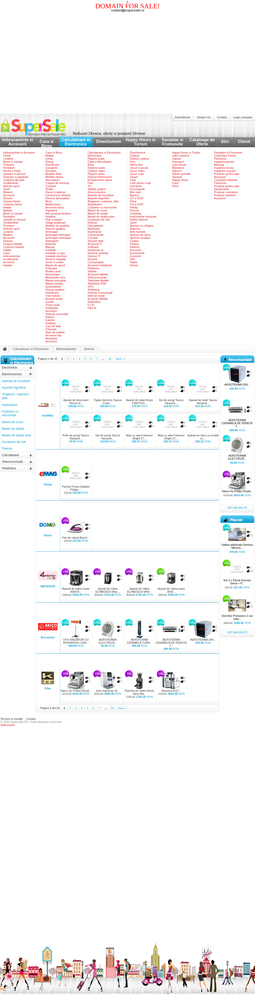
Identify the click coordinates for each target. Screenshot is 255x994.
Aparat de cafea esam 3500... (171, 590)
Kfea (48, 688)
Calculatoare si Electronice (75, 142)
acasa (4, 350)
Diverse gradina (55, 228)
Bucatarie (51, 338)
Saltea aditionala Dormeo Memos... (237, 546)
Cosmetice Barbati (225, 179)
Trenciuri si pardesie (15, 176)
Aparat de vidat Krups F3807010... (139, 402)
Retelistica (94, 301)
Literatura (136, 186)
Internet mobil (96, 295)
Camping (135, 213)
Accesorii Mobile (98, 298)
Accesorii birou (55, 207)
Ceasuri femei (12, 201)
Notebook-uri (96, 250)
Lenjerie (8, 158)
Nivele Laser (53, 271)
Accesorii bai (53, 335)
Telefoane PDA (97, 283)
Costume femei (12, 204)
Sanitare (51, 323)
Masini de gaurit (55, 265)
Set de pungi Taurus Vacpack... (171, 402)
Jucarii (134, 176)
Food (175, 183)
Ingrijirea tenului (224, 167)
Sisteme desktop (98, 253)
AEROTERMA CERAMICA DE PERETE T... (171, 642)
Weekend (178, 167)
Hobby (134, 207)
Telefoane (94, 289)
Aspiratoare (95, 204)
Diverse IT (94, 256)
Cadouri (135, 155)
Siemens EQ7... (171, 690)
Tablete (92, 271)
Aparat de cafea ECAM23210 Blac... (108, 590)
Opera (134, 265)
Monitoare (94, 228)
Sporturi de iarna (140, 234)
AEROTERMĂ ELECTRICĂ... (108, 641)
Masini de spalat (98, 213)
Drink (175, 186)
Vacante (177, 176)
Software (93, 246)
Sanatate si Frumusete (172, 142)
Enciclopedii (137, 189)
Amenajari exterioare (58, 237)
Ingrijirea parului (224, 161)
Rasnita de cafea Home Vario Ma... (139, 692)
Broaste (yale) (54, 298)
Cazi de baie (53, 326)
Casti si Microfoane (100, 161)
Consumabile (96, 262)
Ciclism (134, 240)
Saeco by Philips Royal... (76, 690)
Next (120, 358)
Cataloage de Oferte (202, 142)
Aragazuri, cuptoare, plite (103, 201)
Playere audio (96, 158)
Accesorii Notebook (100, 265)
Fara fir (92, 307)
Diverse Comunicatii (100, 292)
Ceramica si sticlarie (58, 195)
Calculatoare (95, 225)
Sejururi (177, 170)
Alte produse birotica (58, 213)
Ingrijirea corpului (225, 170)
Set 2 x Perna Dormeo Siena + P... (237, 582)
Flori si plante (54, 219)
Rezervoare (53, 274)
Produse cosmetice (226, 192)
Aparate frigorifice (99, 198)
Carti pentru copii (140, 183)
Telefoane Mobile (98, 280)
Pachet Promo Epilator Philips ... (76, 488)
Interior (50, 317)
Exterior (50, 320)
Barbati (7, 210)
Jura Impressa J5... (108, 690)
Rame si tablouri (56, 192)
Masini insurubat (56, 280)
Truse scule (53, 304)
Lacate (50, 301)
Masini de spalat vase (101, 216)
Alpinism (135, 228)
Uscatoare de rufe (99, 219)
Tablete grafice (97, 189)
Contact (222, 117)
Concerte (135, 256)
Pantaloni (9, 167)
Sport (133, 222)
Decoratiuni (53, 179)
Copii (6, 253)
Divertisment (108, 141)
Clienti (244, 141)
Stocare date (95, 240)
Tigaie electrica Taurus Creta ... (108, 402)
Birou (49, 201)
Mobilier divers (55, 176)
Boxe (91, 164)
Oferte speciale (181, 173)
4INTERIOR (47, 586)
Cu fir (91, 304)
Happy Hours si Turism (140, 142)
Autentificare (182, 117)
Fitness (134, 243)
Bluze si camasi (13, 161)
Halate (7, 207)
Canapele (51, 167)
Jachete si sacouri (14, 173)
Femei (7, 155)
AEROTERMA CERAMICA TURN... (139, 641)
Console (93, 237)
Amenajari (52, 231)
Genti (6, 189)
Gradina (50, 216)
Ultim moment (180, 155)
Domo (48, 535)
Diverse (8, 198)
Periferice (93, 268)
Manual (50, 246)
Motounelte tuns (55, 277)
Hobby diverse (139, 219)
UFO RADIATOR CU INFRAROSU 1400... (76, 641)
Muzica (134, 195)
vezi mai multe (237, 507)
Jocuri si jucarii (139, 167)
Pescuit (134, 210)
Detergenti (52, 240)
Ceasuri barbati (12, 243)
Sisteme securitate (57, 314)
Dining (49, 161)
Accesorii (9, 195)
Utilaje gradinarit (56, 222)
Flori (132, 161)
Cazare (176, 158)
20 (109, 358)
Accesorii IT (95, 243)
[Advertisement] (48, 63)
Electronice (94, 155)
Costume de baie (13, 179)
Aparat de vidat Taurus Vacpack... (203, 402)
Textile (49, 189)
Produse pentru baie (226, 173)
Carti (133, 179)
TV (89, 186)
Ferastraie (52, 307)
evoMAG (48, 415)
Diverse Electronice (100, 176)
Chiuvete (51, 329)
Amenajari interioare (58, 234)
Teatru (134, 262)
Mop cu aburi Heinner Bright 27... (139, 437)
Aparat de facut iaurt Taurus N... (75, 402)
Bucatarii (51, 170)
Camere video (96, 170)
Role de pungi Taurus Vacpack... (76, 437)
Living (49, 158)
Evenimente (137, 253)
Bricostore (48, 637)
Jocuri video (137, 170)
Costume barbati (13, 246)
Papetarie (51, 210)
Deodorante (221, 189)
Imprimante (95, 231)
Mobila (50, 155)
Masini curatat (54, 283)
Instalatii (51, 250)
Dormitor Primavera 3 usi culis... (237, 617)
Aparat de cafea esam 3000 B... (76, 590)
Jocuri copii (137, 173)
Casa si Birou (46, 143)
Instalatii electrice (56, 256)
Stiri (225, 141)
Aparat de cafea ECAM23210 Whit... (139, 590)
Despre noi (204, 117)
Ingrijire (7, 265)
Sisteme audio (97, 167)
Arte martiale (138, 231)
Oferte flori (136, 164)
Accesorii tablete (98, 274)
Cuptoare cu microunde (102, 207)
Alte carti (135, 192)
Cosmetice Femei (225, 155)
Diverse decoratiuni (57, 198)
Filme (133, 201)
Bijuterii (7, 192)
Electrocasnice (97, 192)
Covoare (51, 186)
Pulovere (8, 164)
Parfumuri (220, 158)
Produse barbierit (225, 195)
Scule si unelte (55, 262)
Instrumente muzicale (143, 216)
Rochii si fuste (12, 170)
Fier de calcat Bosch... (76, 537)
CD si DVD (136, 198)
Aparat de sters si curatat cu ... (202, 437)
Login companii (242, 117)
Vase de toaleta (55, 332)
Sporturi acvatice (140, 237)
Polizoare (51, 268)
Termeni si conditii (12, 718)
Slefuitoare (52, 292)
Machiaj (219, 164)
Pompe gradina (55, 289)
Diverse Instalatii (56, 259)
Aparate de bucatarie (101, 195)
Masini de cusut (97, 210)
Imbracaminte (11, 256)
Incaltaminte (10, 183)
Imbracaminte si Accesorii (17, 142)
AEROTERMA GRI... (203, 639)
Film (132, 259)
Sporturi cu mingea (141, 225)
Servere (93, 259)
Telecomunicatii (97, 277)
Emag (48, 484)
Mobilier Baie (54, 173)
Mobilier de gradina (57, 225)
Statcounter (8, 724)
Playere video (96, 173)
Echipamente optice (100, 179)
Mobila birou (53, 204)
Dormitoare (52, 164)
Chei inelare (53, 295)
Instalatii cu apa (55, 253)
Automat (51, 243)
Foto (90, 183)
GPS (91, 286)
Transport (178, 161)
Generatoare (53, 286)
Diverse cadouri (139, 158)
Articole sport (11, 186)
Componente (96, 234)
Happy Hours (180, 179)
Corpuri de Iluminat (57, 183)
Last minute (179, 164)
